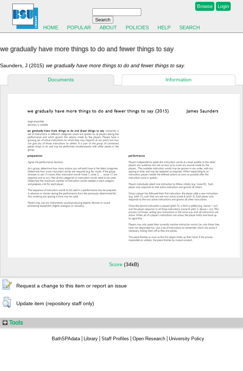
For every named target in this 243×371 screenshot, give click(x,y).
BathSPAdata (66, 338)
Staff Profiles (115, 338)
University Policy (186, 338)
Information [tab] (179, 79)
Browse (205, 6)
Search (189, 27)
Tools (13, 322)
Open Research (149, 338)
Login (223, 6)
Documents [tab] (61, 79)
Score (115, 264)
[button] (7, 285)
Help (164, 27)
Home (50, 27)
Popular (79, 27)
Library (91, 338)
